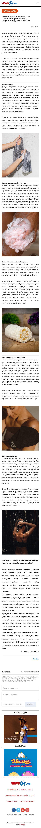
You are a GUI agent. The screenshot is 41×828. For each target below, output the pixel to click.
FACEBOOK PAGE (12, 801)
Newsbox (35, 659)
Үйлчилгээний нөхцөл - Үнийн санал (19, 795)
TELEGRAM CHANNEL (27, 801)
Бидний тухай (13, 790)
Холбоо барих (26, 790)
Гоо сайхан (9, 11)
